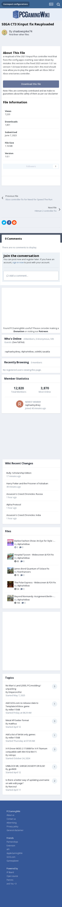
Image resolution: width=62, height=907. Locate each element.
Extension (11, 845)
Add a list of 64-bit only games (20, 734)
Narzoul (13, 786)
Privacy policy (12, 826)
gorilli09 (12, 769)
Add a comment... (17, 275)
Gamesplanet (13, 860)
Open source (12, 876)
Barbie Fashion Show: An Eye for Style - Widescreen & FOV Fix (33, 541)
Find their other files (19, 34)
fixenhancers (24, 571)
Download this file (31, 84)
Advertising (12, 822)
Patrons (10, 879)
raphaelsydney (12, 351)
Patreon (43, 331)
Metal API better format (17, 720)
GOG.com (11, 857)
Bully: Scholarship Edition (18, 472)
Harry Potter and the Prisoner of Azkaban (27, 483)
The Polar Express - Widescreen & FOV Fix (35, 582)
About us (10, 815)
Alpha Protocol (13, 504)
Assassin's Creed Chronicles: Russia (24, 493)
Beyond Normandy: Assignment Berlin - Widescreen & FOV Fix (33, 596)
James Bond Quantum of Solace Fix (31, 568)
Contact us (11, 819)
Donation (19, 331)
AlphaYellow (27, 351)
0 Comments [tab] (13, 238)
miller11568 (14, 709)
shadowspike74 (22, 31)
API (8, 849)
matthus (13, 723)
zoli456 (38, 351)
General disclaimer (15, 830)
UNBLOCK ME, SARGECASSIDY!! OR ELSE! (25, 765)
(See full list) (18, 342)
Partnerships (12, 841)
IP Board (10, 872)
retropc (12, 755)
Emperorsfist (15, 692)
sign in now (18, 262)
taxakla (46, 351)
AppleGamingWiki (14, 853)
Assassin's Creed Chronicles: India (23, 515)
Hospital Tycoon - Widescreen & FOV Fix (34, 554)
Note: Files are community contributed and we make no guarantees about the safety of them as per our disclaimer (30, 92)
